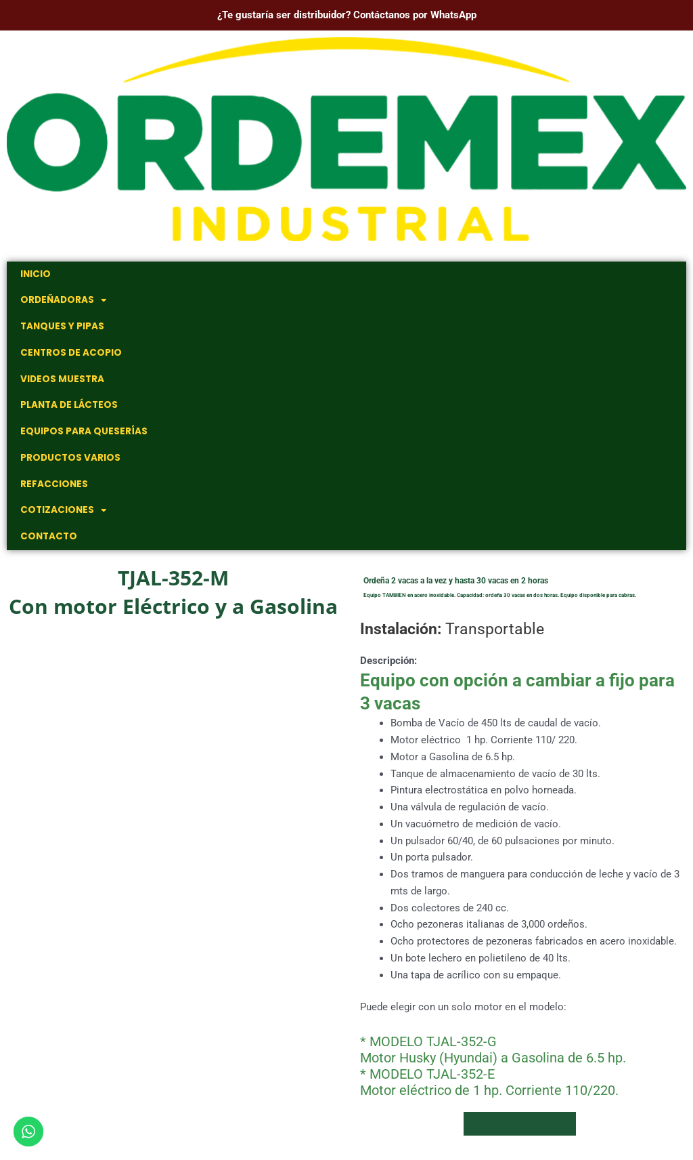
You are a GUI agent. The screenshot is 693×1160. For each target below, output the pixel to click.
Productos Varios (68, 464)
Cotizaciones (61, 519)
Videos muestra (60, 383)
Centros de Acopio (68, 356)
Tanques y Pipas (61, 329)
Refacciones (52, 491)
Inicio (34, 274)
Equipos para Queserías (81, 437)
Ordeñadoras (62, 302)
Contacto (47, 545)
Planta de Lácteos (67, 410)
